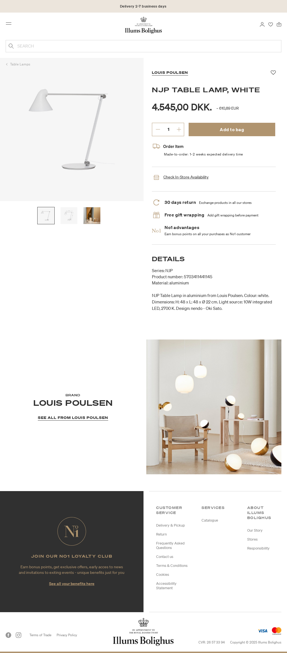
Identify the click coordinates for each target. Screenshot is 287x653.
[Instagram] (18, 635)
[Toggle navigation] (10, 25)
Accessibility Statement (166, 585)
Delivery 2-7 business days (143, 6)
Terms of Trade (40, 635)
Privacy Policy (67, 635)
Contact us (164, 556)
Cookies (162, 574)
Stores (252, 539)
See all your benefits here (71, 583)
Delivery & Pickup (170, 525)
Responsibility (258, 548)
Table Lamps (20, 64)
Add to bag (232, 129)
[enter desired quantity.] (168, 129)
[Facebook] (8, 635)
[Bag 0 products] (279, 24)
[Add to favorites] (273, 72)
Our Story (255, 530)
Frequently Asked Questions (170, 545)
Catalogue (210, 520)
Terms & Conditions (172, 565)
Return (161, 534)
